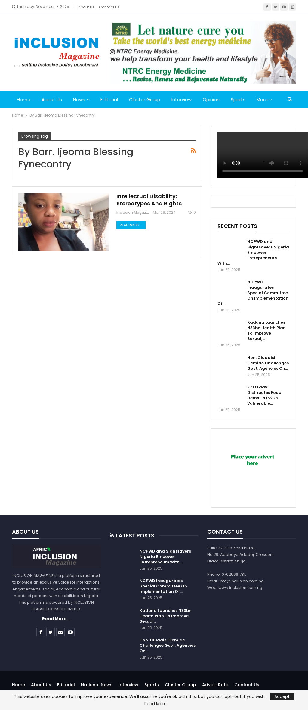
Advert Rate (215, 685)
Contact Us (109, 7)
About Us (86, 7)
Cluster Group (144, 99)
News (79, 99)
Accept (282, 696)
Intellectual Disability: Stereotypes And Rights (149, 199)
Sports (238, 99)
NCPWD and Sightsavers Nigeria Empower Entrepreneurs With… (253, 252)
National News (96, 685)
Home (23, 99)
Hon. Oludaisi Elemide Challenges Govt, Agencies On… (268, 363)
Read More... (131, 225)
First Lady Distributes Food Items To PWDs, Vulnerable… (264, 395)
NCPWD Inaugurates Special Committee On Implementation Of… (252, 293)
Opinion (211, 99)
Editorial (109, 99)
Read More (155, 704)
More (262, 99)
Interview (181, 99)
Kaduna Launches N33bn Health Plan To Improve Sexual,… (266, 330)
